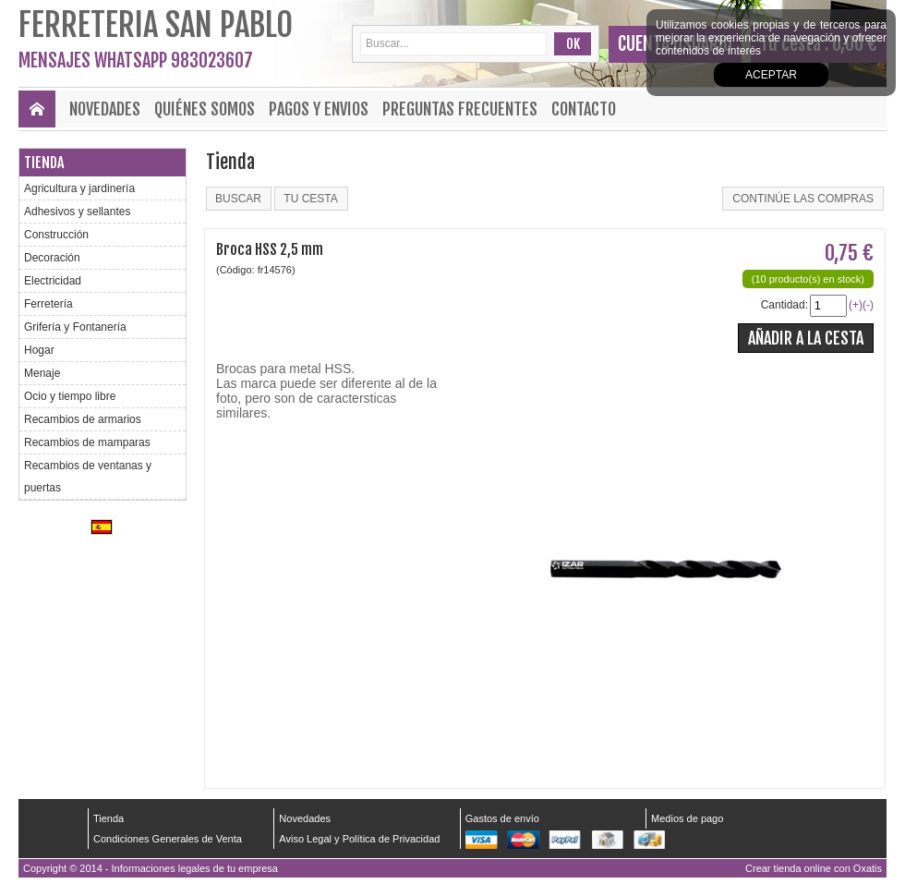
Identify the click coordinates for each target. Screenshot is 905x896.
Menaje (42, 373)
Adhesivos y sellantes (77, 211)
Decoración (52, 257)
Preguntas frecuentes (459, 109)
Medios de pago (687, 818)
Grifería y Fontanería (75, 327)
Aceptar (771, 74)
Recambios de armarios (82, 419)
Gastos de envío (502, 818)
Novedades (104, 109)
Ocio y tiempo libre (69, 396)
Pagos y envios (318, 109)
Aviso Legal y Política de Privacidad (359, 838)
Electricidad (52, 280)
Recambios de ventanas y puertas (87, 476)
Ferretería (48, 303)
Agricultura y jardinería (79, 188)
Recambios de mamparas (87, 442)
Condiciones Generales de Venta (167, 838)
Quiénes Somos (204, 109)
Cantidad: (784, 304)
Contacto (583, 109)
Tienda (44, 162)
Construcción (56, 234)
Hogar (39, 350)
